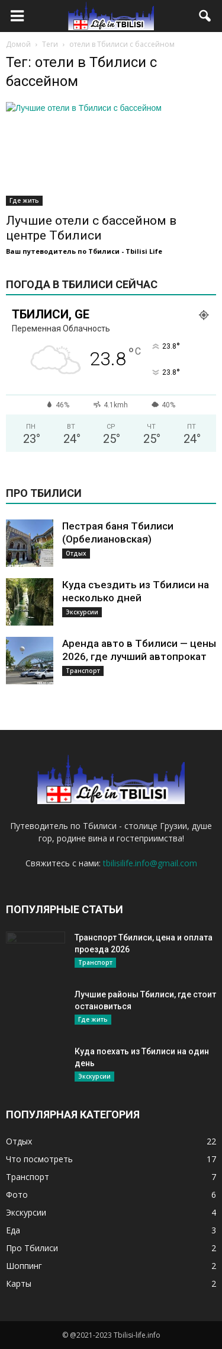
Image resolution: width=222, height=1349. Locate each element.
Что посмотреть (39, 1159)
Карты (18, 1283)
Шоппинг (24, 1265)
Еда (13, 1230)
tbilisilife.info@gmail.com (150, 863)
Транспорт (83, 670)
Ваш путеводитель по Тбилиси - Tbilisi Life (84, 251)
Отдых (76, 553)
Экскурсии (82, 612)
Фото (17, 1194)
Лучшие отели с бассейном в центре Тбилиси (91, 228)
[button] (205, 16)
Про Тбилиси (32, 1248)
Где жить (24, 200)
